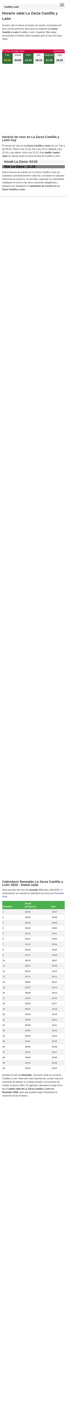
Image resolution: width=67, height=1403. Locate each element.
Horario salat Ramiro (19, 773)
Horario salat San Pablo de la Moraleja (28, 827)
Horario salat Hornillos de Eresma (26, 812)
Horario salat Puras (18, 836)
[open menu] (62, 5)
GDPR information (11, 1007)
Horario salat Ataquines (20, 797)
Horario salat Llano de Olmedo (24, 851)
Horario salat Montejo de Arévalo (25, 861)
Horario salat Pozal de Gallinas (24, 793)
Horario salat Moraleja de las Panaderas (29, 778)
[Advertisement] (33, 101)
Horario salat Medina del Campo (25, 841)
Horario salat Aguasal (19, 822)
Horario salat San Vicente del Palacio (27, 802)
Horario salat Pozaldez (20, 832)
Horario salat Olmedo (19, 783)
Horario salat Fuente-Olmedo (23, 817)
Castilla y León (11, 7)
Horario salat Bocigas (19, 788)
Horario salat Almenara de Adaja (25, 807)
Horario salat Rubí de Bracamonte (26, 856)
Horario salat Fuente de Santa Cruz (27, 846)
